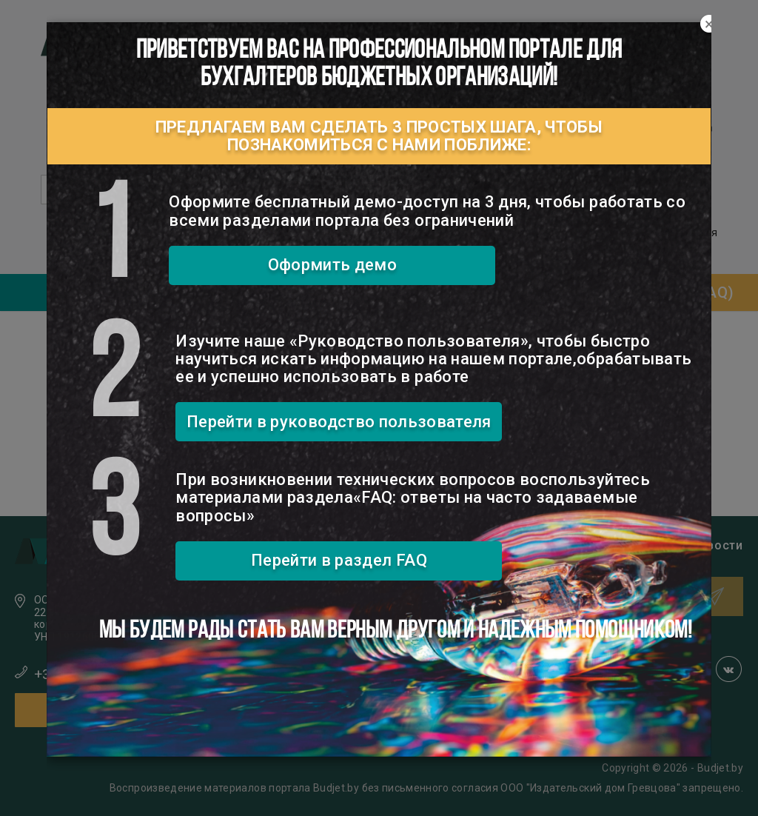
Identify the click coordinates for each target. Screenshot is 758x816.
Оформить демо (333, 264)
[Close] (709, 24)
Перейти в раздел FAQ (339, 560)
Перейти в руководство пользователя (339, 421)
